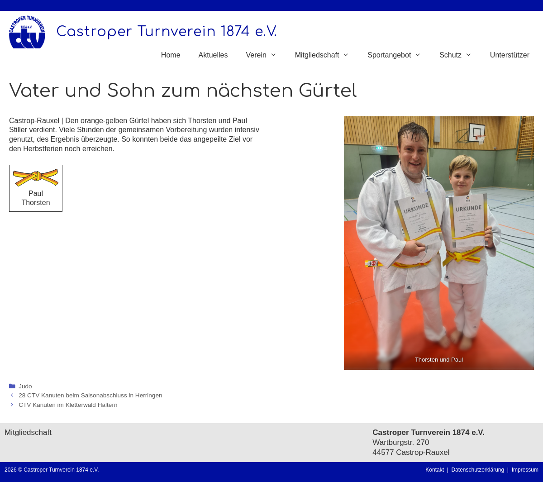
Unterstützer (509, 55)
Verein (266, 55)
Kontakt (434, 470)
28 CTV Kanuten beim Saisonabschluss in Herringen (90, 395)
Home (171, 55)
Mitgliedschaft (327, 55)
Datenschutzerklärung (479, 470)
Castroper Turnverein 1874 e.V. (166, 31)
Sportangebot (398, 55)
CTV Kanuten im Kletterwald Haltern (68, 404)
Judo (25, 386)
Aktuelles (213, 55)
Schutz (460, 55)
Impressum (525, 470)
